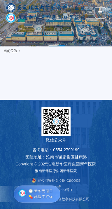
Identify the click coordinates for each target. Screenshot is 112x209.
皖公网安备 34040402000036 (59, 181)
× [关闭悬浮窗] (59, 185)
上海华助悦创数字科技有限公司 (65, 199)
